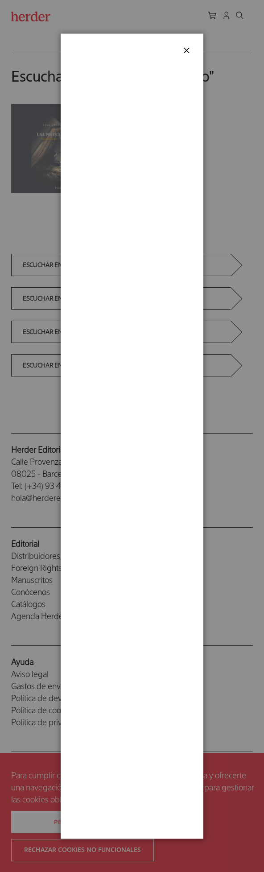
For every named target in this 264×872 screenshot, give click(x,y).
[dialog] (132, 436)
